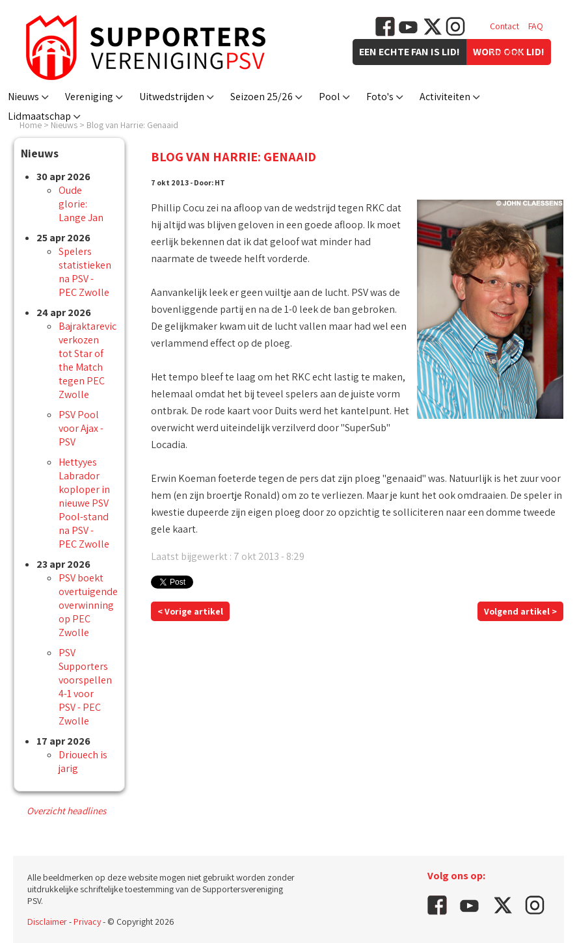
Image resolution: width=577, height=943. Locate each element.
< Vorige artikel (190, 611)
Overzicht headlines (66, 810)
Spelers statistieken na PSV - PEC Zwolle (85, 272)
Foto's (380, 96)
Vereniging (89, 96)
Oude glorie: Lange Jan (81, 203)
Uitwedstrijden (171, 96)
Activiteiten (445, 96)
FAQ (535, 26)
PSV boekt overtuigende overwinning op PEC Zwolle (88, 605)
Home (31, 125)
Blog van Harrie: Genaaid (132, 125)
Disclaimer (47, 921)
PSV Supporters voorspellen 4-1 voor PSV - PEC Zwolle (85, 687)
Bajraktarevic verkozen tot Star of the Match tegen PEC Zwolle (87, 360)
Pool (329, 96)
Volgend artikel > (520, 611)
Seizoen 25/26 (261, 96)
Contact (504, 26)
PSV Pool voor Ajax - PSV (81, 428)
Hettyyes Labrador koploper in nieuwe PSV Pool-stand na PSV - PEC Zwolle (84, 503)
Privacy (87, 921)
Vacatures (508, 52)
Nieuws (23, 96)
